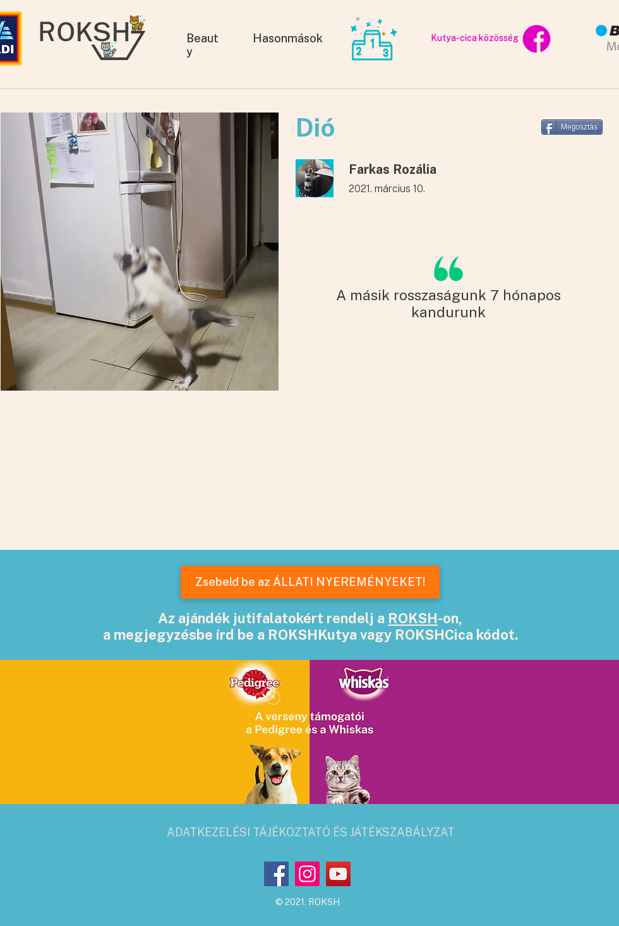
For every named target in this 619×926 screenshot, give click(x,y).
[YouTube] (338, 874)
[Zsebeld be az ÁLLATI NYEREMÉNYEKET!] (310, 582)
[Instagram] (307, 874)
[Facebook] (276, 874)
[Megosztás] (572, 127)
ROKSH (413, 618)
